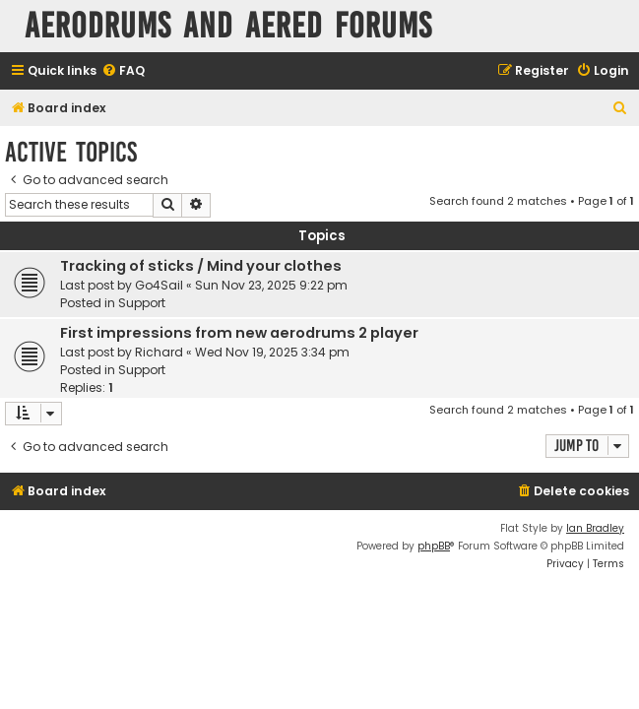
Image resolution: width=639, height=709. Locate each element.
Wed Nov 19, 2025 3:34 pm (272, 352)
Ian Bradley (595, 528)
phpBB (433, 546)
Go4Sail (159, 285)
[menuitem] (123, 71)
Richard (159, 352)
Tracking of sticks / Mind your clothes (201, 266)
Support (141, 302)
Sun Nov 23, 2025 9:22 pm (271, 285)
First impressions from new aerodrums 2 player (239, 333)
